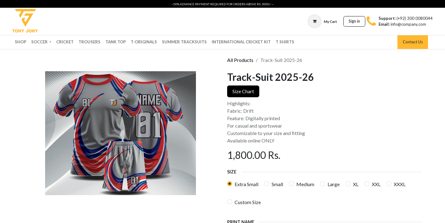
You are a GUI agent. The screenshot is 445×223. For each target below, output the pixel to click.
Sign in (354, 21)
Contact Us (413, 41)
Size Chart (243, 91)
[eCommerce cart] (322, 21)
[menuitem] (20, 42)
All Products (240, 60)
